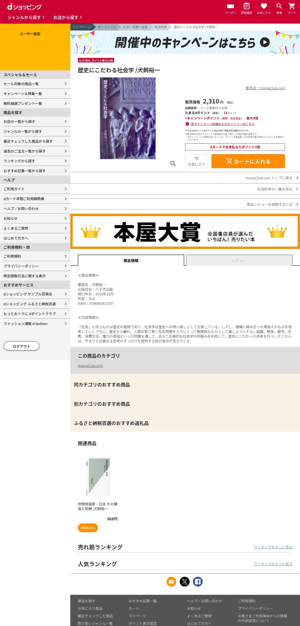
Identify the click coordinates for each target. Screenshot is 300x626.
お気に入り (196, 164)
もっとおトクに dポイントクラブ (30, 313)
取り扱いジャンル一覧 (95, 623)
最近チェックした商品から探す (28, 141)
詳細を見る (88, 528)
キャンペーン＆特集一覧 (23, 93)
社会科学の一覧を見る (274, 189)
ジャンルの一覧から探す (23, 131)
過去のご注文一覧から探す (25, 151)
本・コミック (107, 27)
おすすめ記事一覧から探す (25, 170)
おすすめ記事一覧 (143, 600)
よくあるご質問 (16, 228)
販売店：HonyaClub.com (265, 87)
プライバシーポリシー (21, 265)
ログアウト (21, 346)
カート (134, 608)
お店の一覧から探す (19, 121)
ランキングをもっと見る (273, 546)
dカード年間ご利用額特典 (24, 198)
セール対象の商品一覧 (21, 83)
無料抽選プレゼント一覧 (23, 103)
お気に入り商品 (90, 608)
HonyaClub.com (90, 365)
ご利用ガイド (14, 188)
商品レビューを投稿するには (269, 204)
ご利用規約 (12, 256)
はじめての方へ (16, 238)
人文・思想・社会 (135, 27)
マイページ (137, 615)
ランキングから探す (19, 160)
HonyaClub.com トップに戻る (268, 177)
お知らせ (11, 218)
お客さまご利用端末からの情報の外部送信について (262, 618)
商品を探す (86, 600)
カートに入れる (248, 161)
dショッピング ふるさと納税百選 (30, 303)
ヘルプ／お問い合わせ (21, 208)
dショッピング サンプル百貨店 (28, 293)
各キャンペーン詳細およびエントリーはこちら (223, 124)
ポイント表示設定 (143, 623)
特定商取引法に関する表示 (25, 275)
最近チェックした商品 (95, 615)
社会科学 (161, 27)
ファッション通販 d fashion (25, 323)
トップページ (82, 27)
